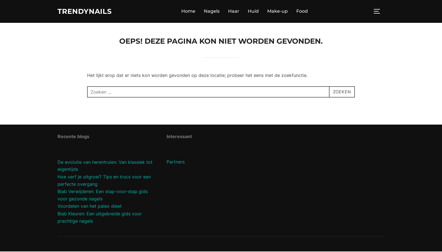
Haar (235, 11)
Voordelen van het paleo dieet (90, 207)
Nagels (214, 11)
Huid (255, 11)
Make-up (279, 11)
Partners (176, 162)
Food (304, 11)
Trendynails (86, 11)
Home (190, 11)
